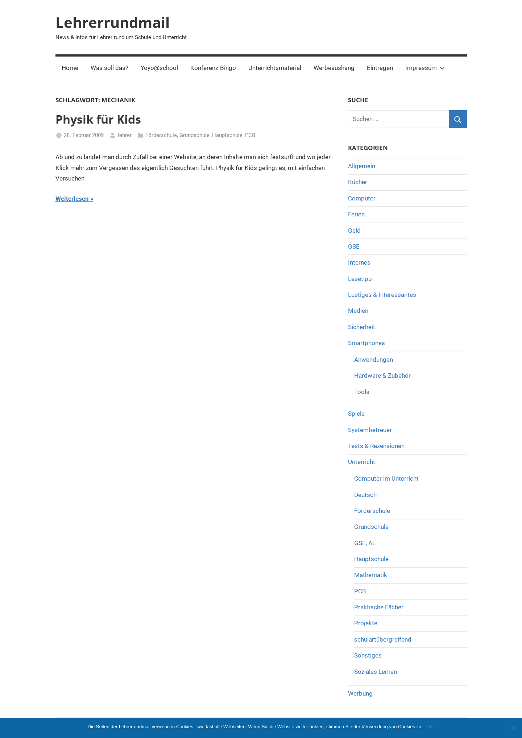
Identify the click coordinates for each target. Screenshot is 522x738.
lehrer (125, 135)
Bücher (357, 182)
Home (70, 67)
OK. (430, 726)
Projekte (365, 623)
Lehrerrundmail (112, 22)
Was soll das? (109, 67)
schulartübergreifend (382, 639)
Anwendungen (373, 359)
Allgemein (361, 166)
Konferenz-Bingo (213, 67)
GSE (354, 246)
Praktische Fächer (378, 607)
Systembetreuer (370, 430)
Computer (362, 198)
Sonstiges (368, 655)
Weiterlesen (72, 198)
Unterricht (361, 461)
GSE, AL (365, 543)
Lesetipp (360, 278)
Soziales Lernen (375, 671)
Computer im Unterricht (386, 478)
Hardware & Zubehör (382, 375)
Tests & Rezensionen (376, 445)
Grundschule (194, 135)
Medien (358, 310)
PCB (250, 135)
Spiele (356, 413)
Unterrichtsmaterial (274, 67)
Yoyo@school (159, 67)
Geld (354, 230)
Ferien (356, 214)
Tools (361, 391)
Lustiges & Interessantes (382, 294)
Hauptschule (227, 135)
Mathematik (370, 575)
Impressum (425, 67)
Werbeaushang (334, 67)
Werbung (360, 693)
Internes (359, 262)
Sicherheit (361, 327)
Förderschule (161, 135)
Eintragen (380, 67)
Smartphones (366, 343)
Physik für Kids (98, 119)
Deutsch (365, 494)
